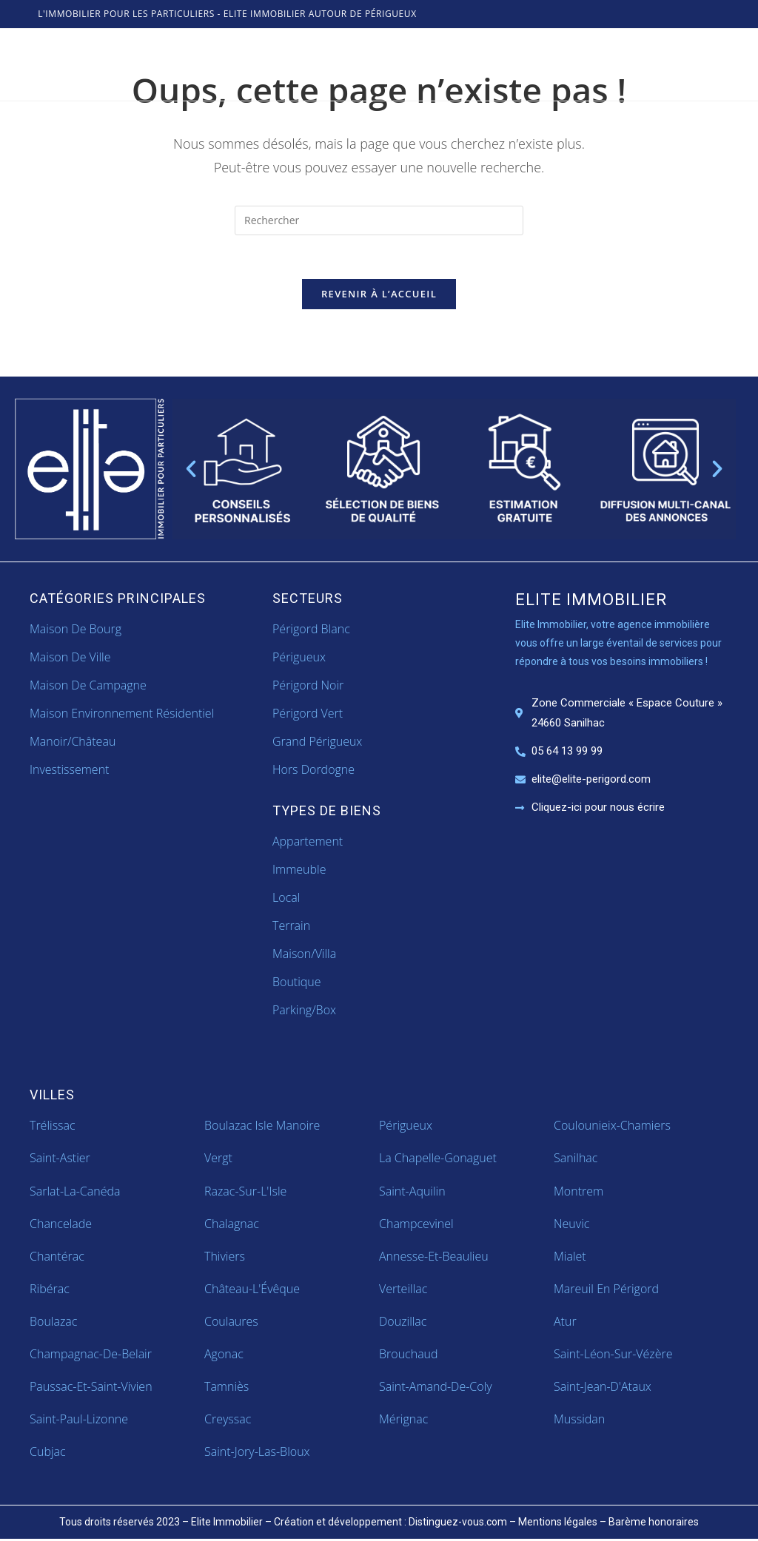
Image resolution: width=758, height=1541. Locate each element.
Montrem (578, 1192)
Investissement (69, 771)
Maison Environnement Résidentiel (122, 715)
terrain (291, 927)
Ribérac (50, 1290)
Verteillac (403, 1290)
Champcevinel (416, 1225)
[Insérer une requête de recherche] (379, 220)
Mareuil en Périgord (606, 1290)
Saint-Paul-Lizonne (79, 1420)
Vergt (218, 1160)
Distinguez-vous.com (458, 1523)
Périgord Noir (307, 686)
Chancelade (61, 1225)
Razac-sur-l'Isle (245, 1192)
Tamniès (226, 1388)
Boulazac (53, 1323)
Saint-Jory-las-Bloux (257, 1453)
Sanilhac (575, 1160)
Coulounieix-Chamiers (612, 1127)
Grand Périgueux (317, 743)
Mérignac (403, 1420)
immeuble (299, 871)
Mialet (570, 1258)
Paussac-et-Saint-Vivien (91, 1388)
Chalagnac (231, 1225)
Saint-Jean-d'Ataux (602, 1388)
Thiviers (224, 1258)
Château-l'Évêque (252, 1290)
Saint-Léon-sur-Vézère (613, 1355)
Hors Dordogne (313, 771)
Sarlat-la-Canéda (75, 1192)
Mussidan (579, 1420)
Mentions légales (557, 1523)
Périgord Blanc (311, 630)
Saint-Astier (60, 1160)
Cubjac (48, 1453)
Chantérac (57, 1258)
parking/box (304, 1012)
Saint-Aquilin (412, 1192)
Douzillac (402, 1323)
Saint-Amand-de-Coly (435, 1388)
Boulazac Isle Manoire (262, 1127)
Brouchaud (408, 1355)
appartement (307, 842)
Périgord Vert (307, 715)
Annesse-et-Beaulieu (434, 1258)
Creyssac (227, 1420)
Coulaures (231, 1323)
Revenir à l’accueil (379, 295)
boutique (296, 983)
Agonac (224, 1355)
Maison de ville (70, 658)
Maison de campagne (88, 686)
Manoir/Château (72, 743)
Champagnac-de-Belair (91, 1355)
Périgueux (299, 658)
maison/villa (304, 955)
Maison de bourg (75, 630)
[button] (191, 470)
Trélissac (53, 1127)
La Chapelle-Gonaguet (438, 1160)
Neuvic (571, 1225)
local (286, 899)
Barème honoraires (653, 1523)
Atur (565, 1323)
